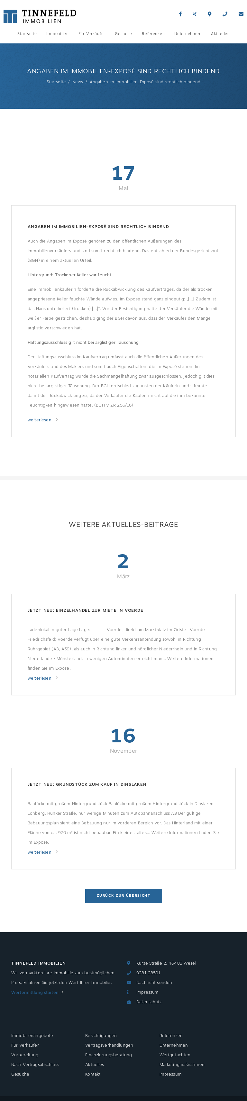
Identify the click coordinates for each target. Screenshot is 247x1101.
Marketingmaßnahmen (182, 1064)
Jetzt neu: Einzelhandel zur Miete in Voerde (85, 610)
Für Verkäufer (91, 34)
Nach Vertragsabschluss (35, 1064)
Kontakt (93, 1074)
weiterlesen (40, 420)
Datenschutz (148, 1002)
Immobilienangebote (32, 1035)
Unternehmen (187, 34)
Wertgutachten (175, 1055)
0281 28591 (148, 973)
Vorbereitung (25, 1055)
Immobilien (57, 34)
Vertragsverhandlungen (109, 1045)
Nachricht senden (154, 982)
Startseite (27, 34)
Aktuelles (220, 34)
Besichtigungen (101, 1035)
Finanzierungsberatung (108, 1055)
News (77, 82)
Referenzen (153, 34)
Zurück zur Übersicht (124, 895)
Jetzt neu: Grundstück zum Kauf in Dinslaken (87, 784)
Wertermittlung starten (35, 992)
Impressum (147, 992)
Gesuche (123, 34)
